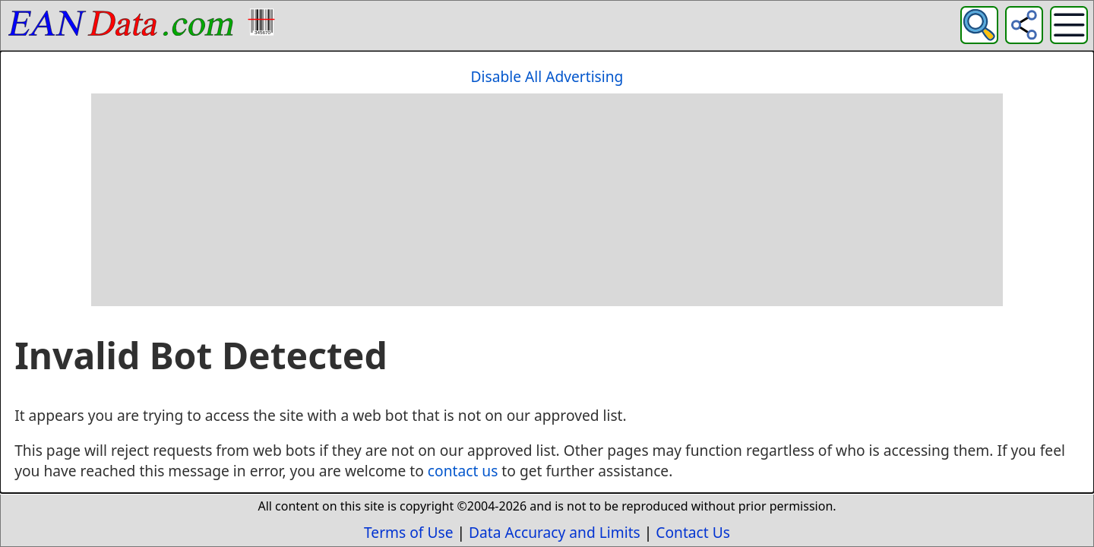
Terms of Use (408, 532)
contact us (463, 470)
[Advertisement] (547, 199)
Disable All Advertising (547, 76)
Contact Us (693, 532)
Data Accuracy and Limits (554, 532)
